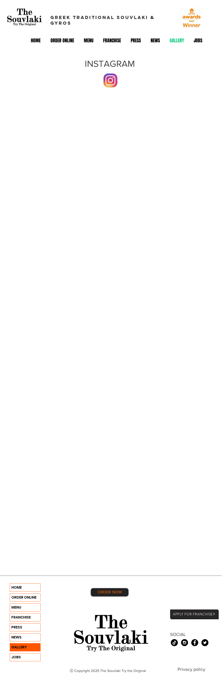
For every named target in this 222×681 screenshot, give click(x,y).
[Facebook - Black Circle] (194, 642)
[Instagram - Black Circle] (184, 642)
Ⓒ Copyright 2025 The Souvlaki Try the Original (108, 671)
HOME (16, 587)
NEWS (16, 637)
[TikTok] (174, 642)
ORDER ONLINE (23, 597)
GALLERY (19, 647)
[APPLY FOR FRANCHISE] (194, 614)
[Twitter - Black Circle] (204, 642)
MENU (16, 607)
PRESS (16, 627)
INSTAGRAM (110, 64)
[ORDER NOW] (109, 592)
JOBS (16, 657)
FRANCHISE (21, 617)
